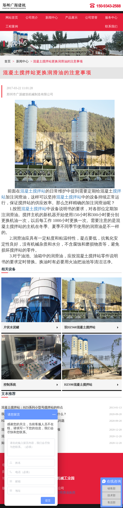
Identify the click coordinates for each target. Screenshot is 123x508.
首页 (7, 61)
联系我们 (111, 26)
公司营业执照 (66, 492)
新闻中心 (51, 17)
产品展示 (71, 17)
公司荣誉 (91, 17)
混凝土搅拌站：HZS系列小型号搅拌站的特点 (32, 407)
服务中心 (111, 17)
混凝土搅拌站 (32, 191)
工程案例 (12, 26)
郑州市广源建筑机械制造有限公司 (30, 94)
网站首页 (12, 17)
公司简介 (31, 17)
